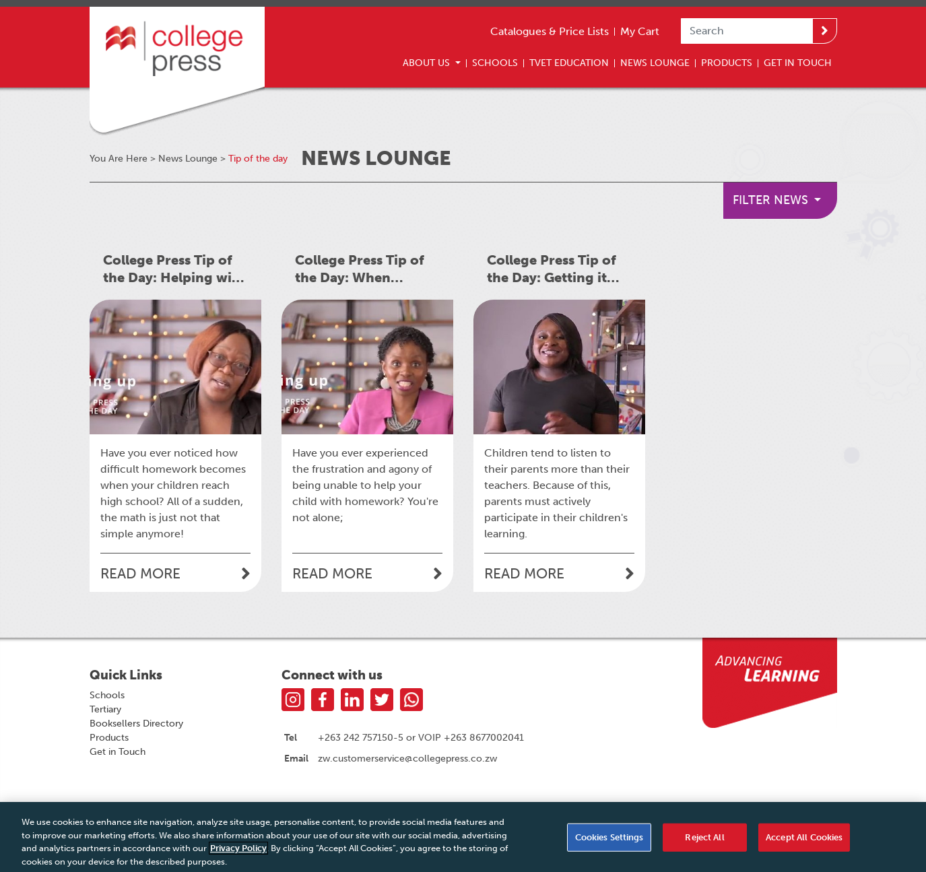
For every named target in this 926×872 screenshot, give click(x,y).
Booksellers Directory (136, 723)
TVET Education (569, 63)
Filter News (772, 200)
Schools (495, 63)
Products (726, 63)
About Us (428, 63)
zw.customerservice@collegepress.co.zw (407, 758)
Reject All (704, 841)
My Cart (639, 31)
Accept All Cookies (804, 841)
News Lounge (655, 63)
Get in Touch (117, 752)
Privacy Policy (238, 852)
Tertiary (105, 709)
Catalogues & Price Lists (549, 31)
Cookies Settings (609, 841)
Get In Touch (798, 63)
